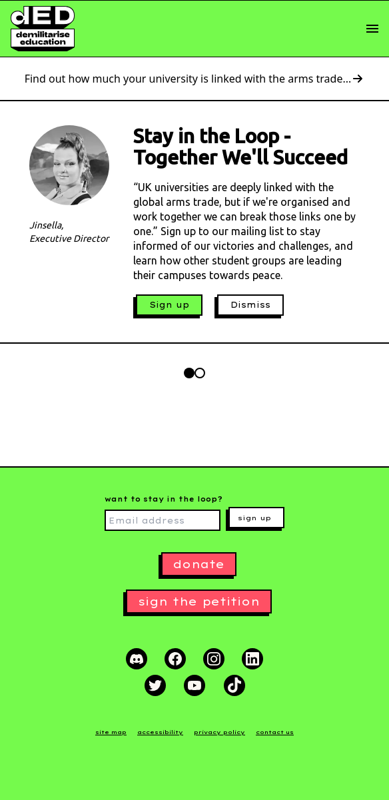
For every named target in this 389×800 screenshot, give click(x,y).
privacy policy (219, 732)
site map (111, 732)
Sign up (169, 305)
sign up (254, 518)
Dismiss (250, 305)
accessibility (160, 732)
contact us (275, 732)
